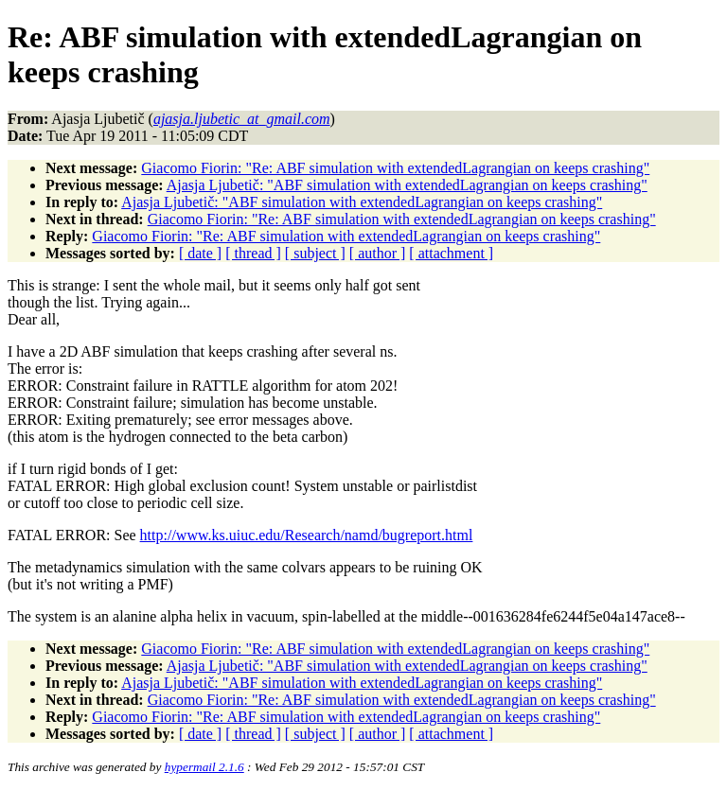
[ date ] (200, 253)
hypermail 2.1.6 (204, 767)
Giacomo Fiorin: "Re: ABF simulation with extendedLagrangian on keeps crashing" (395, 168)
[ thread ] (253, 253)
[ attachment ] (451, 253)
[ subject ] (315, 253)
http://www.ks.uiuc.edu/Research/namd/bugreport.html (306, 535)
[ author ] (377, 253)
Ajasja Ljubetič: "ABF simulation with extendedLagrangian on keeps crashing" (407, 185)
